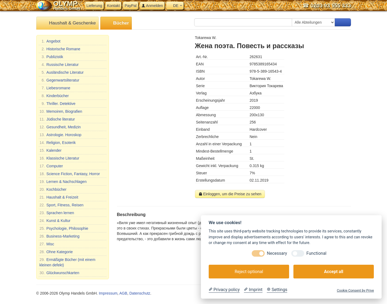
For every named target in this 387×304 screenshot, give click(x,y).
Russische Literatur (59, 64)
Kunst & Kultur (55, 220)
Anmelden (152, 5)
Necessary (277, 253)
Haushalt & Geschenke (67, 23)
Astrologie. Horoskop (60, 134)
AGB (123, 293)
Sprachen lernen (57, 212)
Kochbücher (53, 189)
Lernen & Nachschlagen (63, 181)
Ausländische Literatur (62, 72)
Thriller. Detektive (58, 103)
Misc (47, 244)
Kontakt (113, 5)
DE (175, 5)
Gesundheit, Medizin (60, 127)
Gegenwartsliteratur (59, 80)
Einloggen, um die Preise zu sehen (229, 194)
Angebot (50, 41)
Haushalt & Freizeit (59, 197)
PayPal (130, 5)
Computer (51, 166)
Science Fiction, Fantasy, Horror (70, 173)
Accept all (333, 271)
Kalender (51, 150)
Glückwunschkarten (59, 272)
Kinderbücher (54, 95)
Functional (316, 253)
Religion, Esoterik (58, 142)
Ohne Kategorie (56, 251)
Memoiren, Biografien (61, 111)
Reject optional (249, 271)
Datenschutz (139, 293)
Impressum (108, 293)
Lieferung (94, 5)
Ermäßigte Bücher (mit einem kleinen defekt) (67, 262)
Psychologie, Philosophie (64, 228)
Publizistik (51, 56)
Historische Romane (60, 49)
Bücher (116, 23)
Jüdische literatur (57, 119)
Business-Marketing (60, 236)
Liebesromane (55, 88)
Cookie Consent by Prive (355, 290)
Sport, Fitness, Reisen (62, 205)
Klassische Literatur (59, 158)
